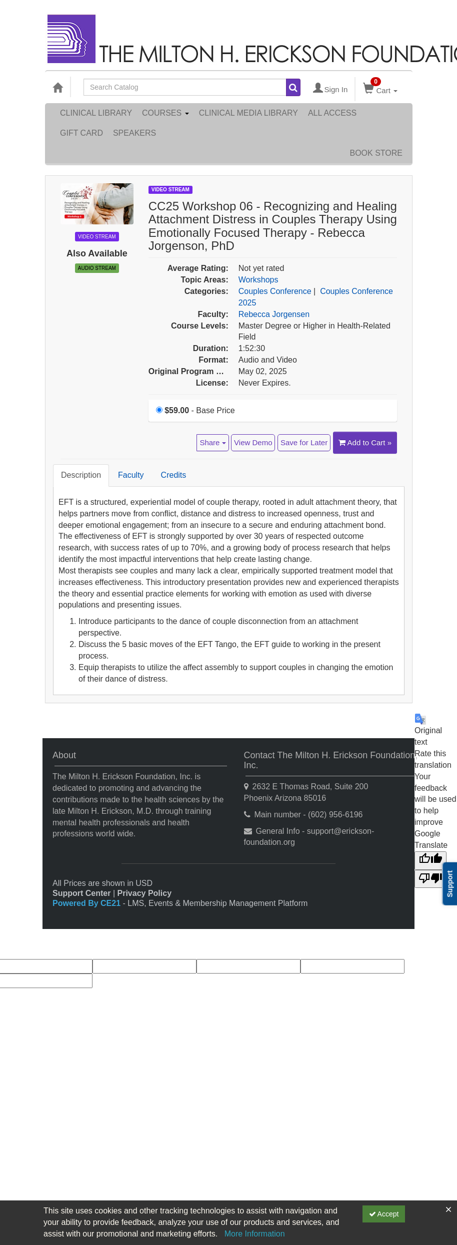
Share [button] (213, 442)
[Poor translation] (430, 879)
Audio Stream (97, 268)
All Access (332, 113)
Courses (165, 113)
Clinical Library (96, 113)
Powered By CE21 (87, 903)
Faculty (131, 475)
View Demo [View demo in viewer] (253, 442)
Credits (173, 475)
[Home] (57, 87)
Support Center (81, 893)
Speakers (134, 133)
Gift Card (81, 133)
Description (81, 475)
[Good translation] (430, 860)
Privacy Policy (145, 893)
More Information (254, 1233)
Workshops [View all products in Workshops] (258, 279)
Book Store (376, 153)
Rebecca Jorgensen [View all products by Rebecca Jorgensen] (274, 314)
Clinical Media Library (248, 113)
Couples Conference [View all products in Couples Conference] (275, 291)
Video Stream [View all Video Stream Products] (171, 189)
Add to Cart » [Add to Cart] (365, 442)
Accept (384, 1214)
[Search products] (293, 87)
